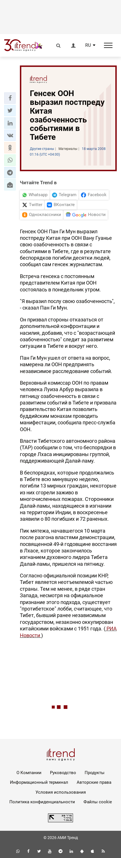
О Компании (28, 772)
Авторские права (94, 782)
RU (88, 45)
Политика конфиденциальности (42, 801)
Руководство (63, 772)
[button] (10, 98)
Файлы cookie (98, 801)
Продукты (95, 772)
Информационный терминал (39, 782)
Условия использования (61, 792)
